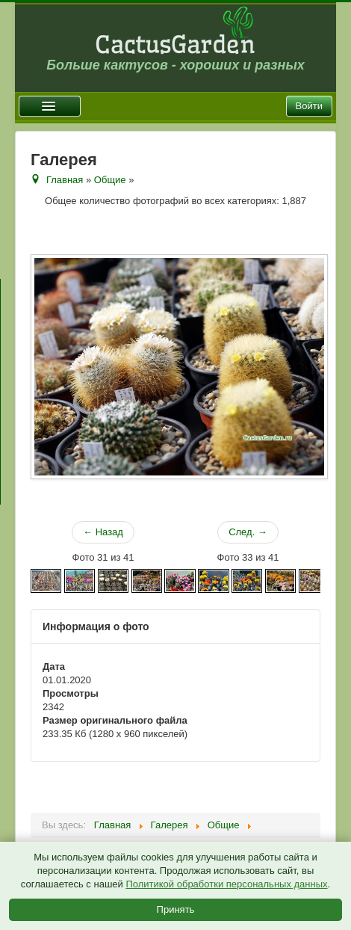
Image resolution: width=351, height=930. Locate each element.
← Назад (103, 532)
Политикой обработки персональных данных (226, 884)
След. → (248, 532)
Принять (176, 909)
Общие (110, 179)
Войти (309, 105)
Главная (64, 179)
